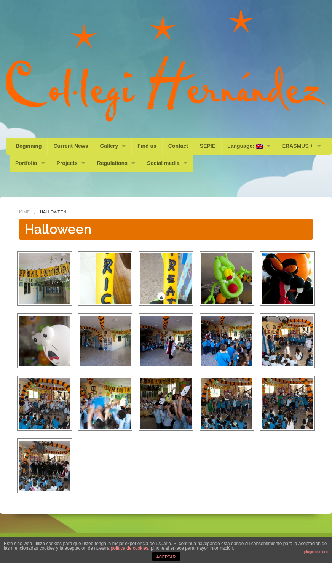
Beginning (29, 146)
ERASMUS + (297, 146)
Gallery (109, 146)
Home (23, 212)
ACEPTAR (166, 557)
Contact (178, 146)
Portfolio (26, 163)
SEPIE (207, 146)
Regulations (112, 163)
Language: (245, 146)
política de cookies (129, 548)
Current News (70, 146)
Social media (163, 163)
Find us (146, 146)
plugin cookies (316, 552)
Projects (67, 163)
